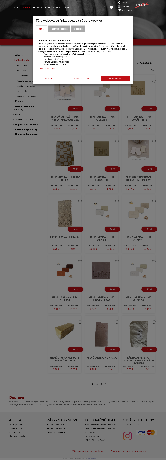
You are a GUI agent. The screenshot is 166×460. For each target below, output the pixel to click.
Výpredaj (37, 8)
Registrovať (124, 6)
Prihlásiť (123, 2)
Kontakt (67, 8)
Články (47, 8)
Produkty (25, 8)
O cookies (78, 29)
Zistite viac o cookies (46, 68)
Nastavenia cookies (59, 29)
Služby (56, 8)
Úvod (16, 8)
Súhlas (41, 29)
